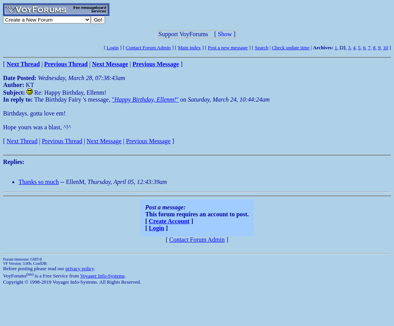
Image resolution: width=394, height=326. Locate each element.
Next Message (104, 141)
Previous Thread (62, 141)
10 (385, 47)
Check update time (290, 47)
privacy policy (79, 268)
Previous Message (148, 141)
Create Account (169, 221)
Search (261, 47)
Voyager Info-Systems (102, 276)
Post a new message (228, 47)
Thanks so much (38, 182)
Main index (189, 47)
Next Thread (22, 141)
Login (113, 47)
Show (225, 34)
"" (145, 99)
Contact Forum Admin (148, 47)
